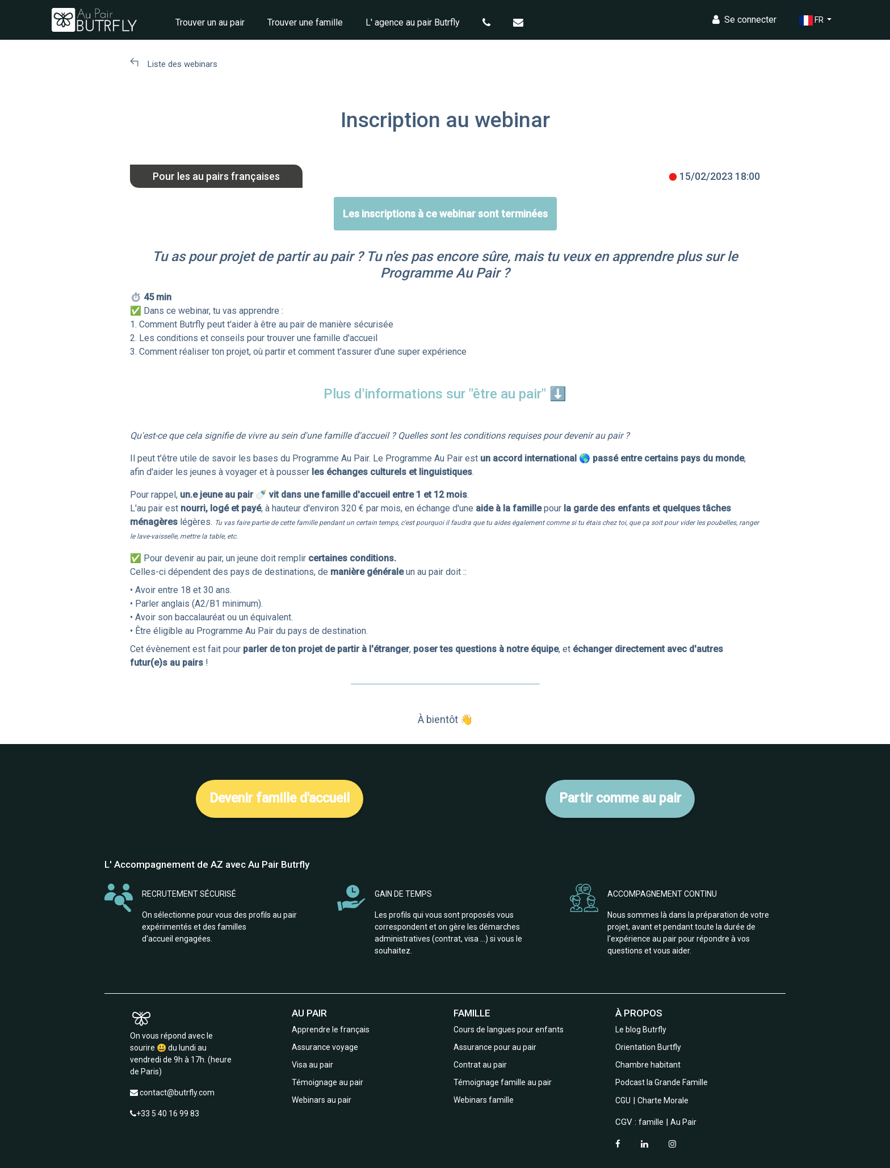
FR (807, 20)
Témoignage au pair (327, 1082)
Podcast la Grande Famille (661, 1082)
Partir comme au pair (620, 798)
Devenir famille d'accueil (279, 798)
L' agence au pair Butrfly (418, 22)
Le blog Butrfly (640, 1029)
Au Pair (683, 1122)
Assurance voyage (325, 1047)
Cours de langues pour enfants (509, 1029)
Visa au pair (312, 1064)
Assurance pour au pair (495, 1047)
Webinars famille (484, 1099)
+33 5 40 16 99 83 (167, 1113)
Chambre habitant (648, 1064)
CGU (623, 1100)
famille (651, 1122)
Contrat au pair (480, 1064)
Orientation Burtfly (648, 1047)
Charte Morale (663, 1100)
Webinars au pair (321, 1099)
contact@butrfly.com (177, 1092)
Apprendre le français (331, 1029)
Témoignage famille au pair (503, 1082)
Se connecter (739, 19)
